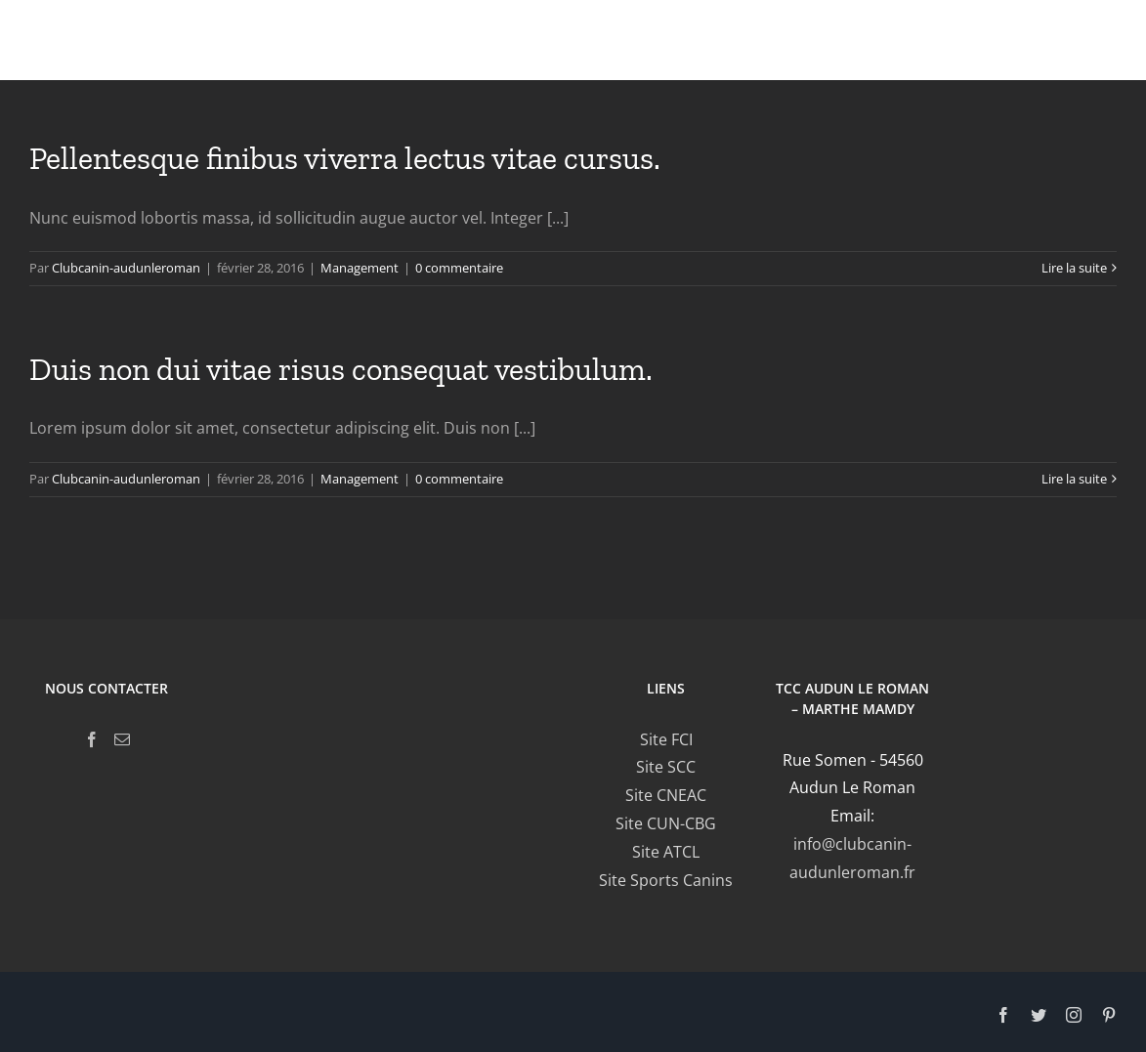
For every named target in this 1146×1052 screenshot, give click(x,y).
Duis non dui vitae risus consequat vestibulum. (341, 369)
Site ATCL (666, 852)
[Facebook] (92, 739)
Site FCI (666, 739)
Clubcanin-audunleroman (126, 267)
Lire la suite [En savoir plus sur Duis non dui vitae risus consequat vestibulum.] (1074, 478)
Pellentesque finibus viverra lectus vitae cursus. (344, 158)
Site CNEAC (665, 795)
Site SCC (666, 767)
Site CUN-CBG (665, 823)
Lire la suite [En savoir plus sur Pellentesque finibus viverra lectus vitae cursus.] (1074, 267)
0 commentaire (459, 267)
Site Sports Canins (666, 880)
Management (359, 267)
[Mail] (122, 739)
